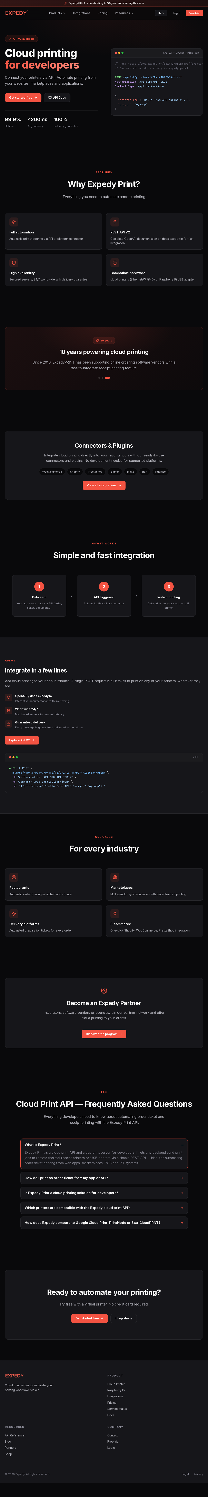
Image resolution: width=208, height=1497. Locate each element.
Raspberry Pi (116, 1404)
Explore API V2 (22, 747)
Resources (124, 13)
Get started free (25, 98)
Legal (185, 1488)
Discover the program (104, 1047)
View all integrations (104, 492)
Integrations (81, 13)
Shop (8, 1468)
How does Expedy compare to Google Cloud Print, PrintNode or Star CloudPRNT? (92, 1236)
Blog (8, 1455)
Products (57, 13)
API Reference (14, 1449)
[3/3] (107, 385)
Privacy (198, 1488)
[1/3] (99, 385)
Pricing (103, 13)
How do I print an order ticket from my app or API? (66, 1191)
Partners (10, 1462)
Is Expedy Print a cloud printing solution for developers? (71, 1206)
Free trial (194, 13)
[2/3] (102, 385)
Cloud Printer (116, 1398)
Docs (110, 1429)
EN (161, 13)
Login (176, 13)
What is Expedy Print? (43, 1158)
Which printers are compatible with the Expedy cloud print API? (77, 1221)
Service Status (117, 1423)
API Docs (63, 98)
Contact (112, 1449)
